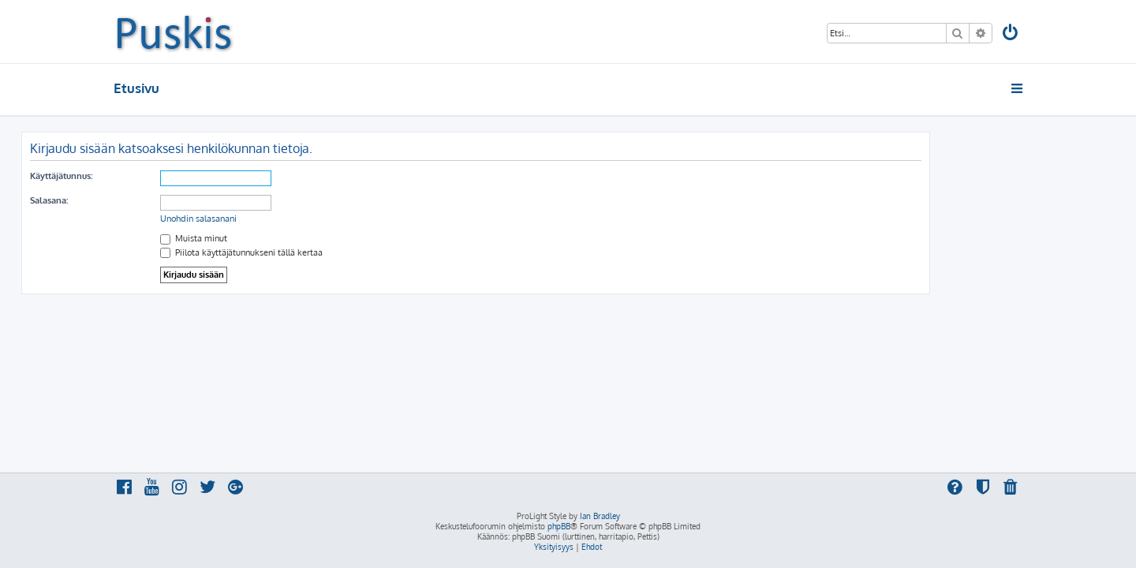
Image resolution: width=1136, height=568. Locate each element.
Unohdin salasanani (290, 218)
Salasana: (141, 200)
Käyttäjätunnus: (153, 175)
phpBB (558, 526)
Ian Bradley (600, 516)
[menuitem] (1011, 34)
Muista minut (286, 238)
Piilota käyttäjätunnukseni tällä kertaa (333, 252)
